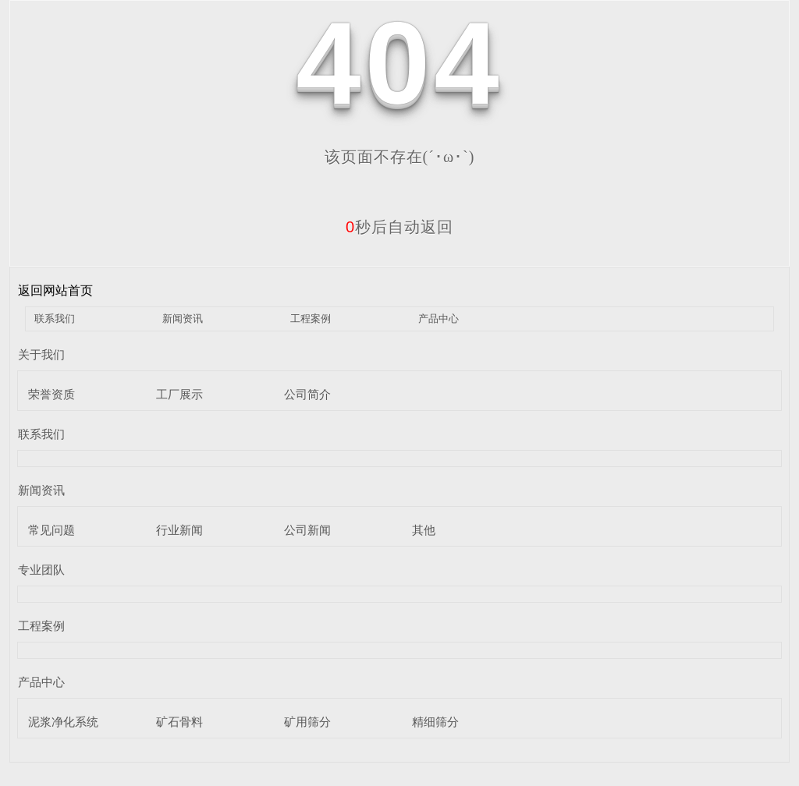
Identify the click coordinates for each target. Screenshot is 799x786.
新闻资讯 (182, 318)
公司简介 (307, 394)
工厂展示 (179, 394)
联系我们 (54, 318)
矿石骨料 (179, 721)
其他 (423, 529)
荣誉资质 (51, 394)
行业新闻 (179, 529)
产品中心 (438, 318)
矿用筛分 (307, 721)
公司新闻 (307, 529)
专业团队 (41, 569)
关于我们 (41, 354)
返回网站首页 (55, 290)
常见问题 (51, 529)
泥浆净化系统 (63, 721)
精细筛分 (435, 721)
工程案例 (310, 318)
